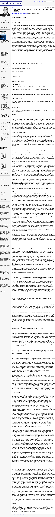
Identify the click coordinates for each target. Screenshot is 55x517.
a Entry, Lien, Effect (4, 53)
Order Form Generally (5, 103)
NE (3, 129)
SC (9, 132)
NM (1, 130)
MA (1, 127)
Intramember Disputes (5, 97)
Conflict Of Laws (4, 85)
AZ (5, 122)
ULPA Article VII (4, 72)
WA (3, 134)
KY (3, 126)
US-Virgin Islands (4, 140)
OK (1, 132)
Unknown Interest (4, 114)
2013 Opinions (3, 165)
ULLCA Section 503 (4, 52)
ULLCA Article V (4, 71)
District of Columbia (4, 137)
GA (9, 123)
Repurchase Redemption (5, 108)
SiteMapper (3, 194)
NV (5, 129)
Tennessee (20, 13)
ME (7, 126)
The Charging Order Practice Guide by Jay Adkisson (5, 41)
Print (50, 7)
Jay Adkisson (2, 16)
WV (5, 134)
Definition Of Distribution (5, 64)
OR (3, 132)
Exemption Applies (4, 89)
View (43, 7)
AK (3, 122)
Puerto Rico (3, 139)
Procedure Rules (4, 106)
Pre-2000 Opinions (4, 173)
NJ (9, 129)
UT (7, 133)
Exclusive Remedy (4, 88)
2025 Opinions (3, 152)
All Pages (2, 197)
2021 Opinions (3, 156)
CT (3, 123)
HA (1, 125)
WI (7, 134)
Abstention (3, 79)
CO (1, 123)
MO (9, 127)
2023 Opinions (3, 154)
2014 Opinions (3, 164)
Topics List (3, 77)
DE (5, 123)
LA (5, 126)
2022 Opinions (3, 155)
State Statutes (3, 119)
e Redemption (3, 58)
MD (9, 126)
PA (5, 132)
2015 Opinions (3, 163)
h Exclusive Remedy (5, 62)
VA (1, 134)
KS (1, 126)
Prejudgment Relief (4, 105)
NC (5, 130)
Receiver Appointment (5, 107)
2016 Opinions (3, 162)
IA (8, 125)
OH (9, 130)
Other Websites (4, 27)
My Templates (3, 189)
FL (7, 123)
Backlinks (53, 7)
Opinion (13, 13)
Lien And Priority (4, 99)
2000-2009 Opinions (4, 171)
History (48, 7)
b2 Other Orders (4, 55)
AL (1, 122)
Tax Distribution (4, 110)
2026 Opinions (3, 150)
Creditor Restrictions (4, 86)
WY (9, 134)
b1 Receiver (3, 54)
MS (7, 127)
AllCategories (3, 199)
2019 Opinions (3, 158)
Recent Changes (37, 1)
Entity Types (3, 87)
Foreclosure (3, 90)
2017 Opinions (3, 160)
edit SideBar (8, 293)
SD (1, 133)
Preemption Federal (4, 104)
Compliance (3, 84)
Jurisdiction (25, 13)
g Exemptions (3, 61)
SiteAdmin (3, 192)
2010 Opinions (3, 168)
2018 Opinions (3, 159)
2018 (16, 13)
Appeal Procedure (4, 80)
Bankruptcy (3, 82)
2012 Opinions (3, 166)
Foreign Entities (4, 92)
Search (41, 1)
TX (5, 133)
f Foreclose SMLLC (4, 60)
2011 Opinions (3, 167)
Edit (45, 7)
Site (12, 7)
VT (9, 133)
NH (7, 129)
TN (3, 133)
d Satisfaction (3, 57)
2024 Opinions (3, 153)
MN (5, 127)
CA (9, 122)
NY (3, 130)
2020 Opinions (3, 157)
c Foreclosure (3, 56)
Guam (2, 138)
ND (7, 130)
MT (1, 129)
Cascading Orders (4, 83)
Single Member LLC (4, 109)
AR (7, 122)
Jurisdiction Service (4, 98)
